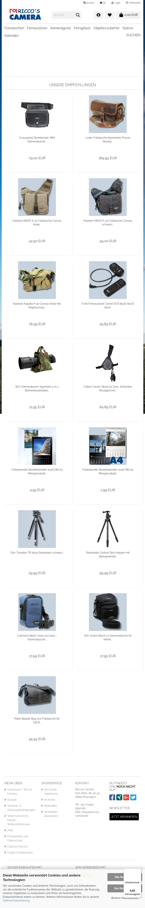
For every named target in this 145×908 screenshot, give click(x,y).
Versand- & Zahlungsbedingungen (21, 819)
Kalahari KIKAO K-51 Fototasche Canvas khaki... (37, 234)
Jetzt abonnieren (124, 828)
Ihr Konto (49, 811)
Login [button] (115, 3)
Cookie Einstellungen (20, 864)
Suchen (133, 27)
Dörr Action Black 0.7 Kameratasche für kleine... (108, 649)
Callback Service (17, 858)
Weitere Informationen (124, 898)
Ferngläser (82, 28)
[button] (103, 3)
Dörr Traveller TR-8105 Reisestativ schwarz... (37, 564)
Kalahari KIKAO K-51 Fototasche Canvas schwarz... (107, 234)
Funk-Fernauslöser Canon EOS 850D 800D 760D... (108, 317)
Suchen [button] (88, 3)
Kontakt (11, 811)
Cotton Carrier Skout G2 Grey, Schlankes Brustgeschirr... (108, 400)
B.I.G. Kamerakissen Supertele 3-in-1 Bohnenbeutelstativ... (37, 400)
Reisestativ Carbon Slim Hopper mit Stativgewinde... (108, 566)
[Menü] (139, 871)
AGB (10, 842)
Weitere (99, 28)
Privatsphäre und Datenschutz (17, 850)
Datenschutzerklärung (16, 900)
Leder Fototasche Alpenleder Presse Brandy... (108, 151)
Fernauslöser (37, 28)
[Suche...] (78, 15)
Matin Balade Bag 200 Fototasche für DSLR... (37, 732)
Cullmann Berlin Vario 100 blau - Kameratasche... (37, 649)
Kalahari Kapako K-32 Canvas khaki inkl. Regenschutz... (37, 317)
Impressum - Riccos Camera (19, 803)
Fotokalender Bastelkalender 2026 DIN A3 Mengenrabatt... (37, 483)
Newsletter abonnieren (51, 825)
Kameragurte (60, 28)
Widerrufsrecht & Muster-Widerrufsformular (18, 832)
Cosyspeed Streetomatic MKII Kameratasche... (37, 151)
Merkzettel (133, 3)
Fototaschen (14, 28)
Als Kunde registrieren (51, 803)
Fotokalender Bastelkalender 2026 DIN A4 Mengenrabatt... (107, 483)
